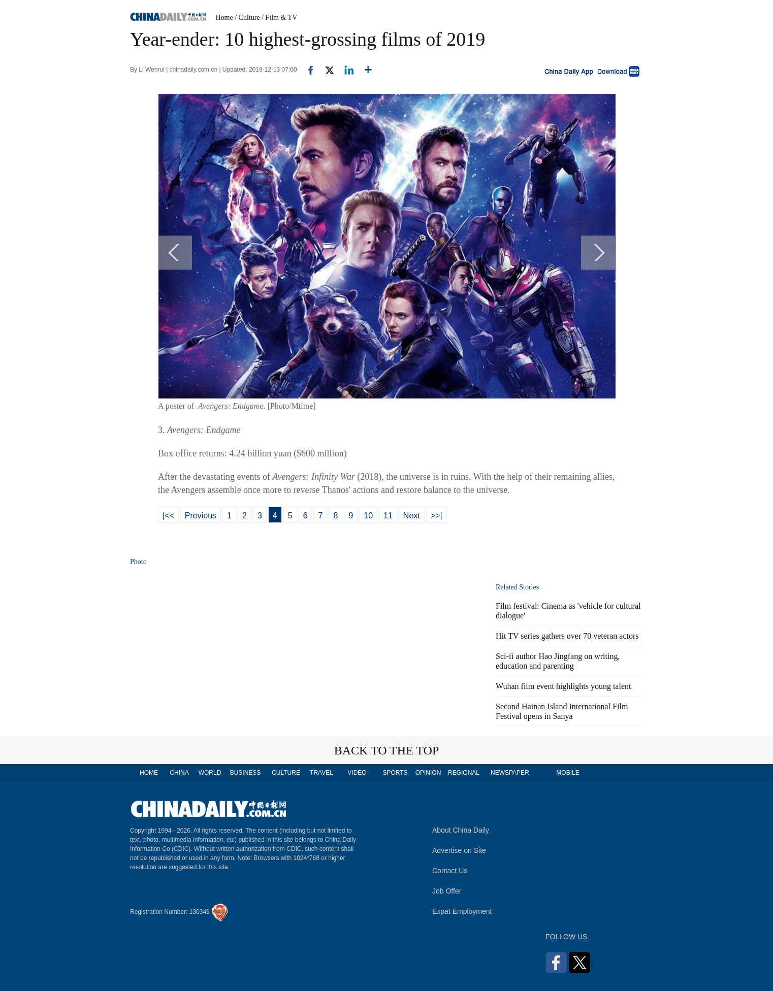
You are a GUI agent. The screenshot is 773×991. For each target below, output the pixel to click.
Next (411, 515)
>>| (436, 515)
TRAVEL (321, 772)
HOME (149, 772)
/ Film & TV (279, 17)
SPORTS (394, 772)
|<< (168, 515)
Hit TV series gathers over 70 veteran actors (567, 636)
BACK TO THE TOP (386, 750)
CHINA (179, 772)
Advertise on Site (459, 850)
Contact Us (449, 871)
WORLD (210, 772)
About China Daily (460, 830)
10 (368, 515)
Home (224, 17)
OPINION (428, 772)
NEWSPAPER (509, 772)
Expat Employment (462, 911)
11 (388, 515)
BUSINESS (245, 772)
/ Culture (247, 17)
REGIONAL (463, 772)
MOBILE (567, 772)
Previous (200, 515)
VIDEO (356, 772)
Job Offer (446, 891)
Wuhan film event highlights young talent (563, 686)
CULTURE (286, 772)
